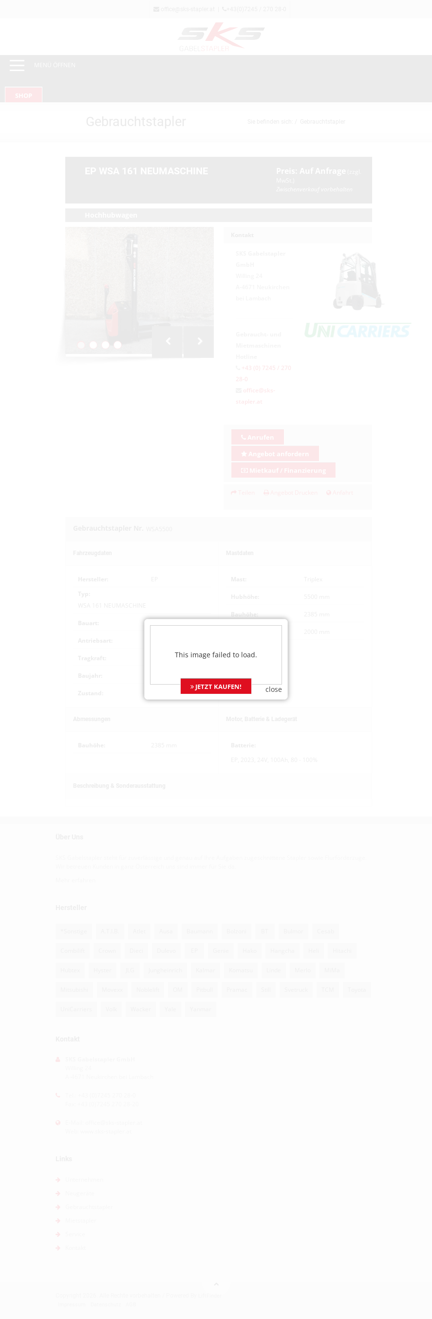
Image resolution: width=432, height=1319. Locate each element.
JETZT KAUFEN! (216, 646)
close (273, 649)
